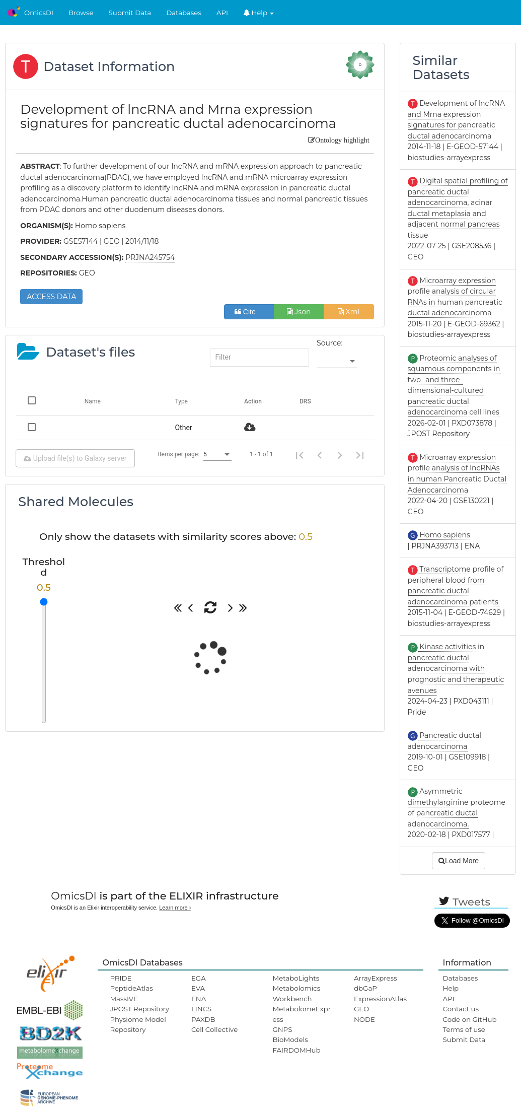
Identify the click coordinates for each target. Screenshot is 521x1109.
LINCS (201, 1009)
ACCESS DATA (51, 296)
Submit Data (130, 13)
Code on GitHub (470, 1019)
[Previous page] (320, 454)
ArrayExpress (375, 978)
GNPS (282, 1029)
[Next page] (340, 454)
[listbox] (337, 362)
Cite (249, 312)
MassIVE (123, 999)
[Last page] (360, 454)
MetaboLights (295, 978)
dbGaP (365, 988)
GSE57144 (80, 241)
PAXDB (203, 1019)
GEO (361, 1009)
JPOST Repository (139, 1009)
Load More (458, 861)
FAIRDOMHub (296, 1050)
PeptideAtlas (131, 988)
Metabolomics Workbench (296, 993)
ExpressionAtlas (380, 999)
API (222, 13)
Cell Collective (214, 1029)
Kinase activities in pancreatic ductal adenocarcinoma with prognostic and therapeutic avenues (456, 668)
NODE (364, 1019)
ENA (198, 999)
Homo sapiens (444, 534)
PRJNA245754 (150, 257)
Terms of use (464, 1029)
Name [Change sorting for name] (93, 401)
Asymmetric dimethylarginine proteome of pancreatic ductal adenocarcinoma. (456, 807)
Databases (183, 13)
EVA (198, 988)
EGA (198, 978)
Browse (81, 13)
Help (258, 13)
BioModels (290, 1039)
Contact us (461, 1009)
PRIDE (120, 978)
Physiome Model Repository (138, 1024)
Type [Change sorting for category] (181, 401)
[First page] (299, 454)
